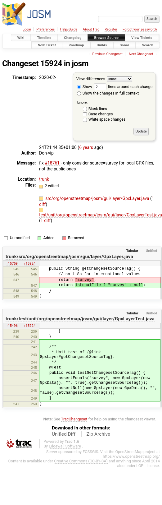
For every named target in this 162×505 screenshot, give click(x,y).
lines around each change (123, 86)
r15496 (12, 325)
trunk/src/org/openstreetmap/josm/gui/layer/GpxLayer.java (69, 256)
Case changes (100, 114)
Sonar (124, 45)
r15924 (30, 263)
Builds (102, 45)
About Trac (91, 29)
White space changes (107, 119)
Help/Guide (68, 29)
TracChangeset (74, 419)
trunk (44, 179)
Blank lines (97, 108)
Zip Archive (98, 434)
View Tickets (141, 38)
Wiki (21, 38)
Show (84, 86)
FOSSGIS (90, 451)
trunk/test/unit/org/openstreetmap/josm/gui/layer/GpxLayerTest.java (80, 319)
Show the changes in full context (108, 93)
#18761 (52, 162)
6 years (86, 147)
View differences (90, 78)
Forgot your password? (140, 29)
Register (111, 29)
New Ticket (47, 45)
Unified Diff (63, 434)
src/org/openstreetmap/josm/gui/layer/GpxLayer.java (97, 198)
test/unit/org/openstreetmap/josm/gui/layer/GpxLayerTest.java (100, 214)
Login (27, 29)
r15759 (12, 263)
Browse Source (106, 38)
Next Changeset (141, 54)
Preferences (45, 29)
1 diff (46, 220)
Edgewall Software (65, 446)
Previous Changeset (107, 54)
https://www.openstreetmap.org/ (131, 456)
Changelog (72, 38)
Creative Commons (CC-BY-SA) (81, 461)
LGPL (141, 465)
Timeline (44, 38)
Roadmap (76, 45)
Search (147, 45)
